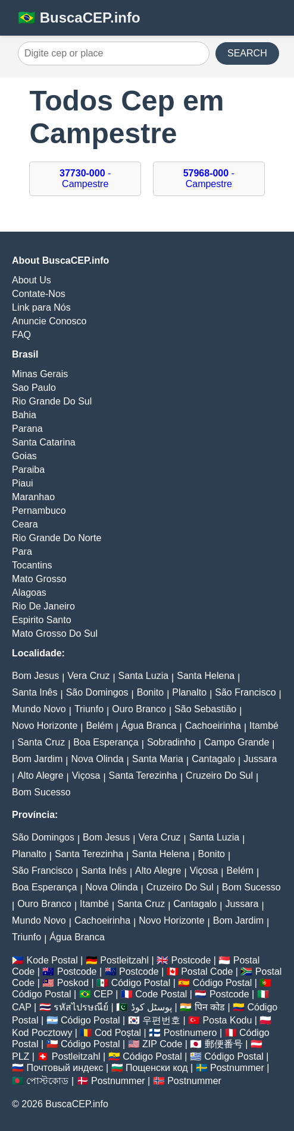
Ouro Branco (139, 709)
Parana (27, 429)
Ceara (25, 524)
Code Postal (161, 994)
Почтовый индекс (64, 1068)
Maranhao (33, 497)
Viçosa (86, 775)
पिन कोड (210, 1007)
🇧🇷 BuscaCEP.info (79, 18)
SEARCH (247, 53)
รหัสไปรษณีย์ (81, 1007)
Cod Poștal (118, 1033)
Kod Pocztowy (42, 1033)
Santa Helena (205, 676)
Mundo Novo (39, 709)
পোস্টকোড (47, 1081)
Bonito (150, 692)
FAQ (21, 335)
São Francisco (245, 692)
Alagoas (29, 592)
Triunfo (89, 709)
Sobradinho (171, 742)
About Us (31, 280)
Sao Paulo (34, 388)
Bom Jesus (35, 676)
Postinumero (190, 1033)
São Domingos (97, 692)
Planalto (189, 692)
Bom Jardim (37, 759)
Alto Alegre (40, 775)
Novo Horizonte (44, 726)
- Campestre (85, 178)
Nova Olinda (97, 759)
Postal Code (207, 971)
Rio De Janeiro (43, 606)
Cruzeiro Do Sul (219, 775)
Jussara (260, 759)
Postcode (191, 960)
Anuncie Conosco (49, 321)
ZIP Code (162, 1044)
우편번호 (161, 1020)
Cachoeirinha (213, 726)
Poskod (73, 983)
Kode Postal (51, 960)
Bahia (24, 415)
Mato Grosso (39, 579)
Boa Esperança (105, 742)
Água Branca (149, 726)
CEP (103, 994)
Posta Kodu (227, 1020)
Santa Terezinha (143, 775)
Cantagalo (213, 759)
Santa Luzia (143, 676)
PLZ (20, 1056)
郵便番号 (224, 1044)
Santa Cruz (41, 742)
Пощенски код (157, 1068)
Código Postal (141, 983)
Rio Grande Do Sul (52, 401)
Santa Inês (35, 692)
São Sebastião (205, 709)
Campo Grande (236, 742)
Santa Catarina (44, 442)
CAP (22, 1007)
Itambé (264, 726)
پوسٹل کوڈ (151, 1007)
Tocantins (32, 565)
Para (22, 551)
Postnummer (237, 1068)
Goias (24, 456)
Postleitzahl (124, 960)
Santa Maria (157, 759)
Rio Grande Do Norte (56, 538)
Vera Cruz (88, 676)
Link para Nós (41, 307)
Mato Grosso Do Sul (55, 633)
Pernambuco (39, 511)
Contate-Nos (38, 294)
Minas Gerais (40, 374)
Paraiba (28, 470)
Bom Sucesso (41, 792)
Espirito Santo (41, 620)
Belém (99, 726)
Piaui (22, 483)
